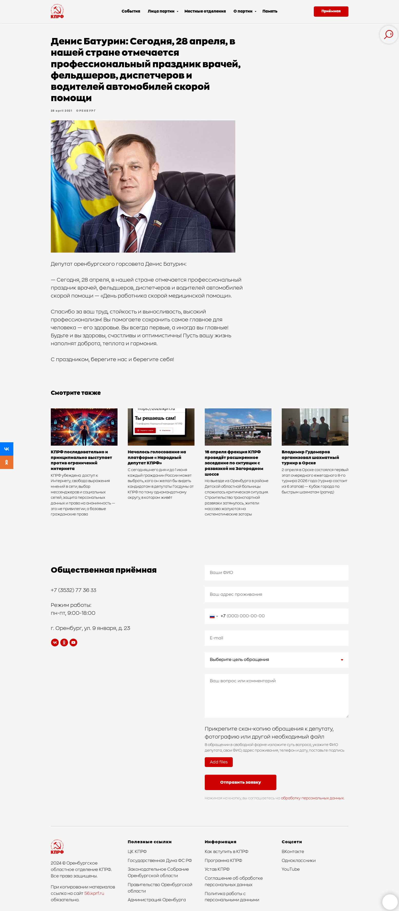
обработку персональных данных (312, 798)
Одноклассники (299, 861)
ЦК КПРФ (137, 852)
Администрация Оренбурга (157, 900)
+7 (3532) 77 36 (71, 590)
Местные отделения (205, 11)
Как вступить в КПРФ (226, 852)
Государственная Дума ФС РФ (160, 861)
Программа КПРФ (223, 861)
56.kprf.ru (94, 893)
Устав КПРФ (217, 869)
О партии (243, 11)
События (131, 11)
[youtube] (73, 642)
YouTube (291, 869)
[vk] (55, 642)
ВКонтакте (293, 852)
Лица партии (161, 11)
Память (269, 11)
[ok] (64, 642)
